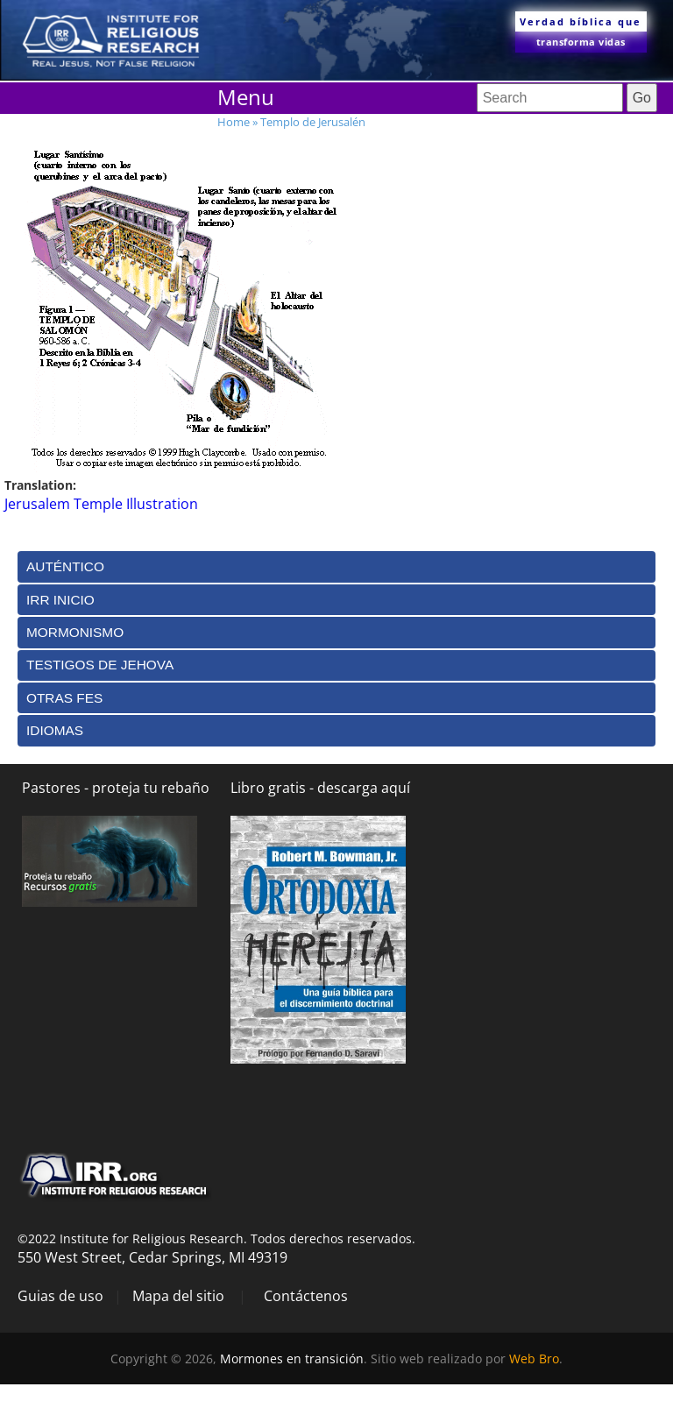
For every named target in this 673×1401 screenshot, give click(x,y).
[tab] (336, 566)
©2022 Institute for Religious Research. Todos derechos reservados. (216, 1238)
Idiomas (54, 730)
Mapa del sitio (178, 1295)
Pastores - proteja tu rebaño (115, 787)
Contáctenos (306, 1295)
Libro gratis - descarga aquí (320, 787)
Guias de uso (60, 1295)
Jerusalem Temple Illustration (101, 503)
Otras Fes (64, 697)
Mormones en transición (292, 1358)
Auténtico (65, 566)
